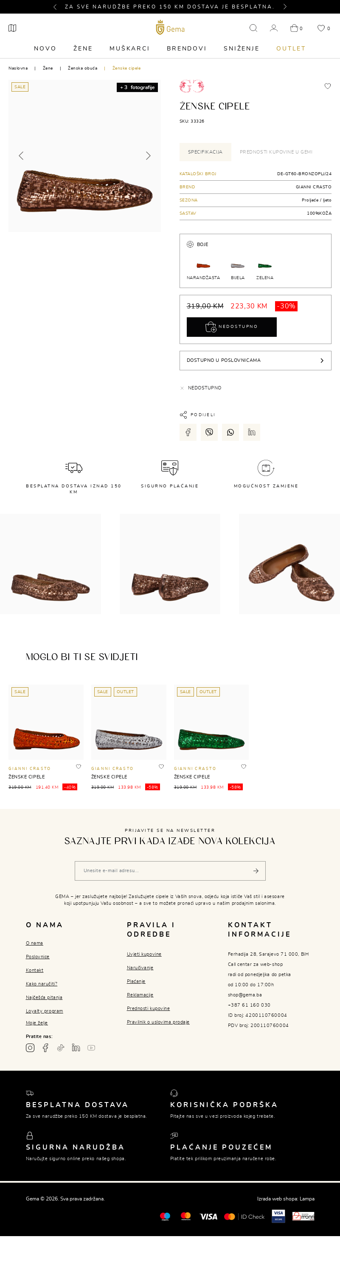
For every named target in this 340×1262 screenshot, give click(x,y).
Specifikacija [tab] (205, 152)
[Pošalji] (256, 871)
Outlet (291, 49)
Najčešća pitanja (44, 997)
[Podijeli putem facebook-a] (188, 432)
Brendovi (187, 49)
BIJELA (237, 266)
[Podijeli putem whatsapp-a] (230, 432)
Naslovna (18, 68)
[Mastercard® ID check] (244, 1216)
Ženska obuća (82, 68)
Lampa (307, 1198)
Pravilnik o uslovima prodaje (158, 1022)
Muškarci (130, 49)
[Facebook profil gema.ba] (45, 1048)
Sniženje (241, 49)
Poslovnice (38, 956)
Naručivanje (140, 967)
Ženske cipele (126, 68)
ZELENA (265, 266)
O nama (34, 943)
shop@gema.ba (245, 995)
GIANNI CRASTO (314, 187)
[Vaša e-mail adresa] (170, 871)
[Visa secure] (278, 1215)
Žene (83, 49)
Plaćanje (136, 981)
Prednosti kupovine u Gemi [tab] (276, 152)
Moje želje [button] (37, 1023)
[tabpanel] (256, 194)
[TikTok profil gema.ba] (60, 1048)
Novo (45, 49)
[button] (58, 7)
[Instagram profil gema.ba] (30, 1048)
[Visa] (208, 1216)
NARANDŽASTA (203, 266)
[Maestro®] (186, 1215)
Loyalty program (44, 1011)
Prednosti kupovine (148, 1008)
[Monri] (303, 1215)
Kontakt (35, 970)
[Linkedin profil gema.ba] (76, 1048)
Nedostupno (232, 327)
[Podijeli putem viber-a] (209, 432)
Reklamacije (140, 995)
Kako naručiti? (42, 984)
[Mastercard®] (165, 1215)
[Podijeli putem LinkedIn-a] (251, 432)
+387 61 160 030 (249, 1005)
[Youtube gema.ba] (91, 1048)
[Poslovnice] (12, 28)
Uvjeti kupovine (144, 954)
